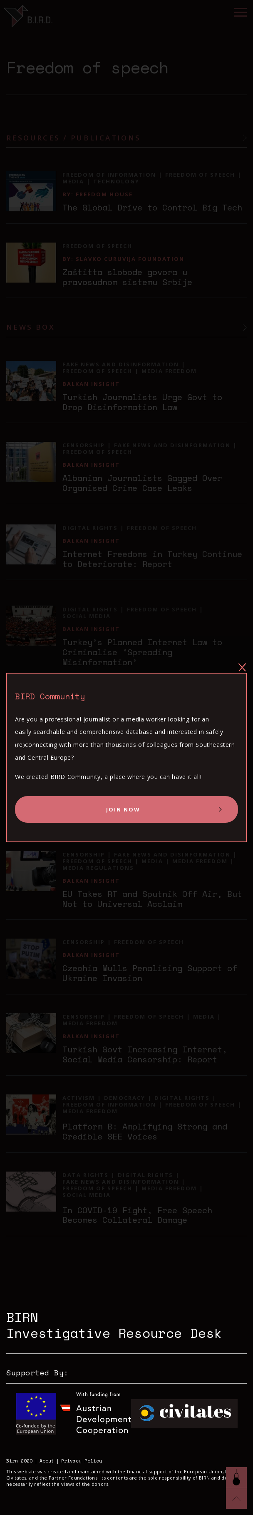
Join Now (123, 809)
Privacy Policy (81, 1461)
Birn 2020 (19, 1461)
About (47, 1461)
